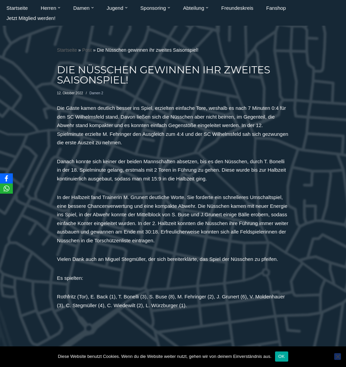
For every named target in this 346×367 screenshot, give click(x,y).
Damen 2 (96, 93)
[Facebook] (6, 178)
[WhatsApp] (6, 189)
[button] (59, 7)
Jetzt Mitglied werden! (30, 18)
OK (281, 356)
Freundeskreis (237, 8)
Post (87, 50)
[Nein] (337, 356)
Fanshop (276, 8)
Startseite (17, 8)
